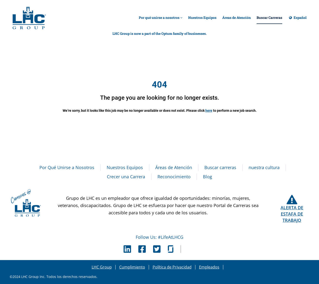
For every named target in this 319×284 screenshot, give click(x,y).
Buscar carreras (220, 167)
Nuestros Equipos (202, 17)
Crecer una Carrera (126, 176)
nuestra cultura (264, 167)
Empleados (209, 267)
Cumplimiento (132, 267)
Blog (207, 176)
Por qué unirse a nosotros (160, 17)
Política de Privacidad (172, 267)
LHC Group (102, 267)
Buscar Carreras (269, 17)
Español (297, 19)
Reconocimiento (174, 176)
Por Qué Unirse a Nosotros (66, 167)
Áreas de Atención (236, 17)
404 (159, 85)
